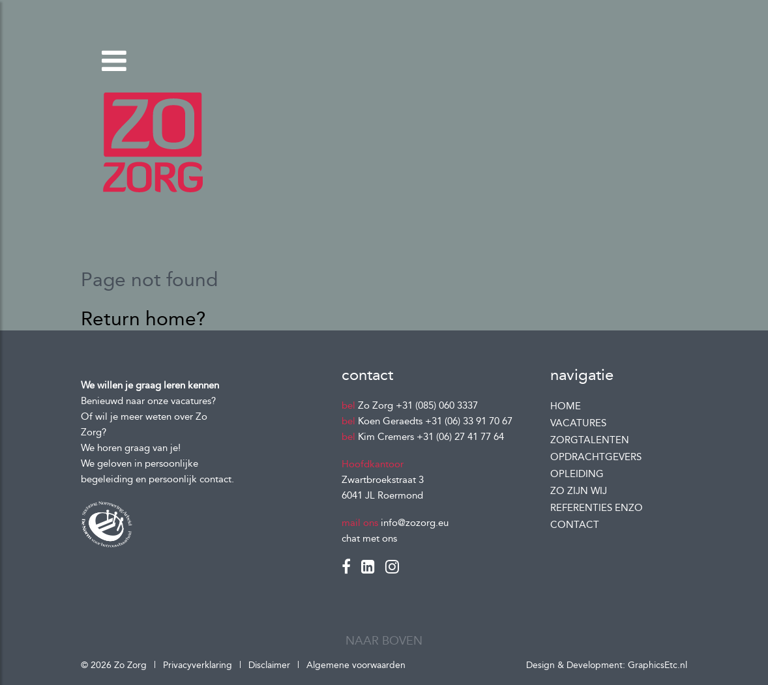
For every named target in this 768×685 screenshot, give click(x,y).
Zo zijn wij (578, 491)
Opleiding (577, 474)
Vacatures (578, 423)
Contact (574, 525)
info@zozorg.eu (415, 523)
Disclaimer (269, 665)
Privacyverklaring (199, 665)
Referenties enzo (596, 508)
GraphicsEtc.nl (657, 665)
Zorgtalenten (589, 440)
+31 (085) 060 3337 (437, 405)
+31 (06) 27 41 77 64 (460, 437)
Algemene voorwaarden (356, 665)
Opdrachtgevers (596, 457)
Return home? (143, 318)
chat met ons (369, 538)
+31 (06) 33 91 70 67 (468, 421)
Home (565, 406)
